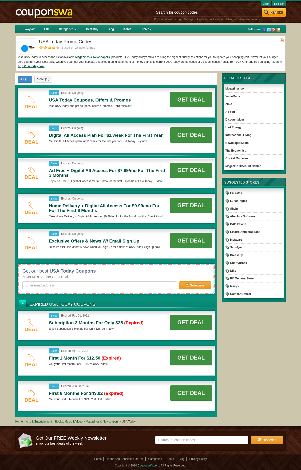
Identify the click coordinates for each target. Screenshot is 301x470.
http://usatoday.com (31, 66)
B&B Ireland (238, 224)
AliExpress (216, 19)
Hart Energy (234, 127)
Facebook (264, 29)
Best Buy (92, 29)
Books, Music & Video (69, 421)
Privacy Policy (198, 459)
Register (279, 3)
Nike (233, 270)
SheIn (234, 208)
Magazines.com (236, 88)
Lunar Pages (238, 201)
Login (266, 3)
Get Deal (191, 100)
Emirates (236, 193)
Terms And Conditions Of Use (125, 459)
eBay (178, 19)
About (170, 459)
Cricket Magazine (237, 158)
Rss (278, 29)
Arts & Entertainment (39, 421)
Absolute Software (242, 216)
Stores (146, 29)
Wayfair (30, 29)
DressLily (236, 255)
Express (202, 19)
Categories (68, 29)
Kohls (127, 29)
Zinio (229, 104)
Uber (229, 19)
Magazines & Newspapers (93, 57)
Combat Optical (240, 294)
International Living (239, 135)
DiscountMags (235, 119)
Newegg (189, 19)
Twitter (269, 29)
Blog (111, 29)
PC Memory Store (242, 278)
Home (19, 421)
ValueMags (233, 96)
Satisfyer (236, 247)
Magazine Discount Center (243, 166)
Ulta (47, 29)
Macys (234, 286)
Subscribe (195, 285)
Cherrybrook (238, 263)
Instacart (236, 239)
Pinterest (273, 29)
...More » (276, 61)
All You (230, 112)
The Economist (236, 150)
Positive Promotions (247, 19)
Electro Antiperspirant (245, 232)
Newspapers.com (237, 143)
